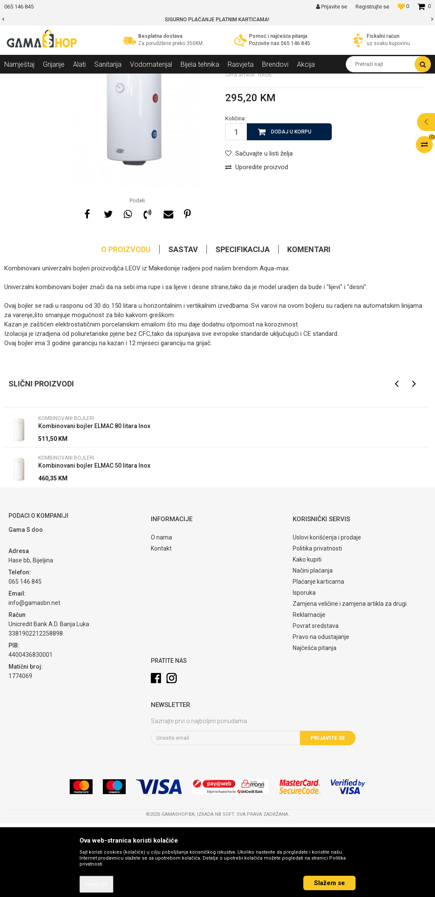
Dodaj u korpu (291, 205)
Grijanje (79, 80)
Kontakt (161, 622)
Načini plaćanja (313, 644)
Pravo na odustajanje (321, 710)
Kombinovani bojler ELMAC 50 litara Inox (94, 539)
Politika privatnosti (317, 622)
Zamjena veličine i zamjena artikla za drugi (350, 677)
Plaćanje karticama (318, 655)
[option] (217, 19)
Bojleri (103, 80)
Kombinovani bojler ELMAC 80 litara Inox (94, 499)
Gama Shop (17, 80)
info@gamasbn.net (34, 676)
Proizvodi (50, 80)
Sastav (183, 322)
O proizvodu (126, 322)
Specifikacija (242, 322)
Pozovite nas (265, 43)
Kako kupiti (307, 633)
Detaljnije (96, 884)
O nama (161, 610)
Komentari (308, 322)
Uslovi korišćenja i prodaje (327, 610)
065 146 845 (295, 43)
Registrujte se (372, 6)
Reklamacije (309, 688)
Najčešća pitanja (314, 721)
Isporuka (304, 666)
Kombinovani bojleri (142, 80)
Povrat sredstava (316, 699)
